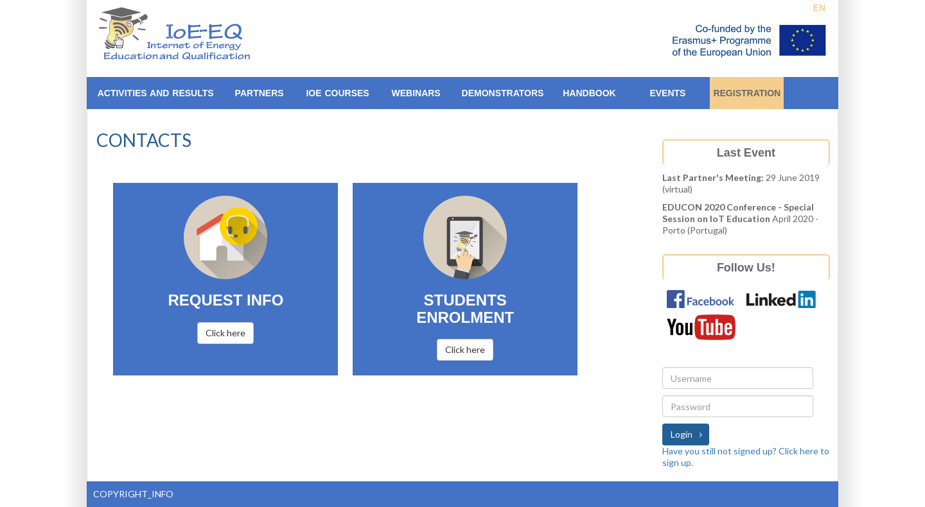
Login (681, 434)
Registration (746, 93)
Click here (225, 332)
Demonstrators (503, 93)
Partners (259, 93)
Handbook (589, 93)
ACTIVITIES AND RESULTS (156, 93)
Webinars (415, 93)
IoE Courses (337, 93)
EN (819, 8)
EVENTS (667, 93)
